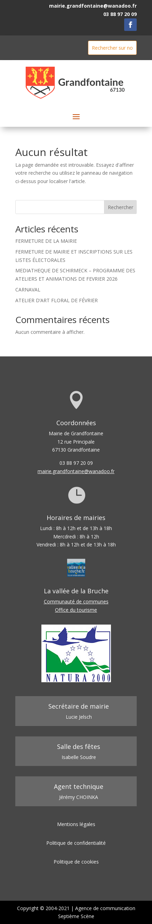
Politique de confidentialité (76, 843)
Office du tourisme (76, 610)
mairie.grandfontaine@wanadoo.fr (93, 5)
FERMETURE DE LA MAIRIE (46, 241)
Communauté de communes (76, 601)
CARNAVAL (27, 289)
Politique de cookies (76, 861)
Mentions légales (76, 824)
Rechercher (120, 207)
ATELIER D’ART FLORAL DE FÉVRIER (56, 300)
